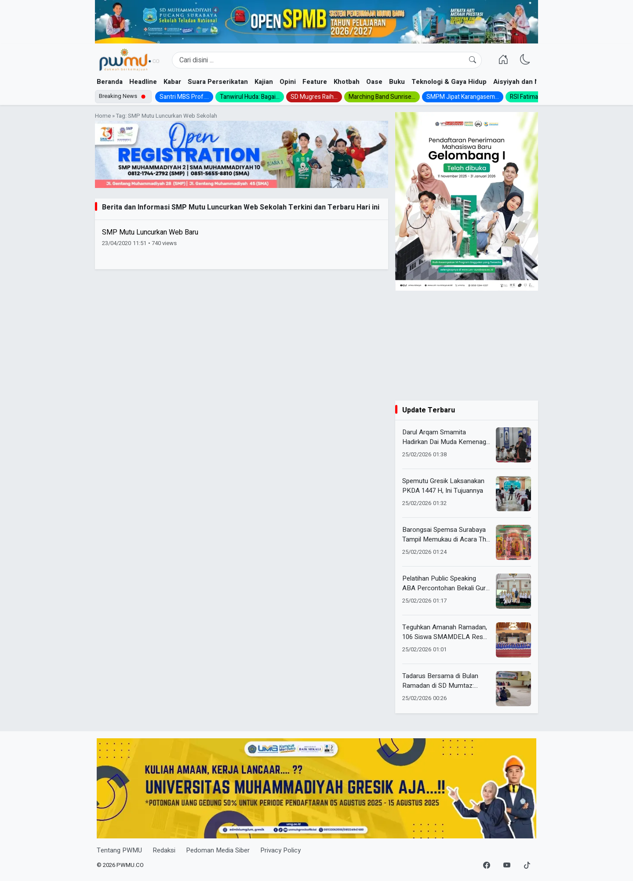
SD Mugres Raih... (314, 96)
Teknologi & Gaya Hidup (449, 82)
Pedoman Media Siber (218, 850)
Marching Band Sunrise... (382, 96)
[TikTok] (527, 865)
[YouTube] (507, 865)
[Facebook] (486, 865)
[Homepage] (129, 60)
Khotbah (347, 82)
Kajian (264, 82)
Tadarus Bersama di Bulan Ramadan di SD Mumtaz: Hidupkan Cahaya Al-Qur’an (441, 681)
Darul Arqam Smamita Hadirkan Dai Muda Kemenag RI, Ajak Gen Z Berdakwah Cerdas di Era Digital (444, 437)
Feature (314, 82)
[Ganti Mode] (525, 60)
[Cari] (472, 60)
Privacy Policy (280, 850)
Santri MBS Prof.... (184, 96)
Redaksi (164, 850)
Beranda (110, 82)
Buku (397, 82)
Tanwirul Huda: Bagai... (250, 96)
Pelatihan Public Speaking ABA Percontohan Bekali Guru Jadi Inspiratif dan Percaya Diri (446, 583)
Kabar (172, 82)
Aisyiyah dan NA (518, 82)
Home (103, 116)
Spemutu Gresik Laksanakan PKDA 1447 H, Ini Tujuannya (443, 486)
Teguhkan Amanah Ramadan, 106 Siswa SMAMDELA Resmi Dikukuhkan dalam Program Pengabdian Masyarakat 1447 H (446, 632)
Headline (143, 82)
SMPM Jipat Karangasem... (462, 96)
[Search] (327, 60)
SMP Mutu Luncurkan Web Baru (150, 232)
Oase (374, 82)
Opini (288, 82)
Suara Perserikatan (218, 82)
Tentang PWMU (119, 850)
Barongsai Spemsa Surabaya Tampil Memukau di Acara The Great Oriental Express (446, 535)
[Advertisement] (466, 346)
